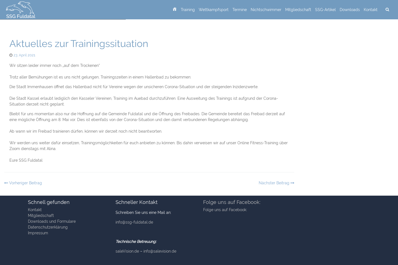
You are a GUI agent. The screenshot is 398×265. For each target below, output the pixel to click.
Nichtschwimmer (266, 9)
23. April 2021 (24, 55)
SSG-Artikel (325, 9)
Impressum (38, 233)
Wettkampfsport (214, 9)
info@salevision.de (159, 251)
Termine (239, 9)
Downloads (350, 9)
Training (188, 9)
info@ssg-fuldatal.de (134, 222)
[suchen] (387, 9)
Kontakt (371, 9)
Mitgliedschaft (298, 9)
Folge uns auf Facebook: (231, 202)
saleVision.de (127, 251)
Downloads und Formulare (52, 221)
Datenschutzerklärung (48, 227)
